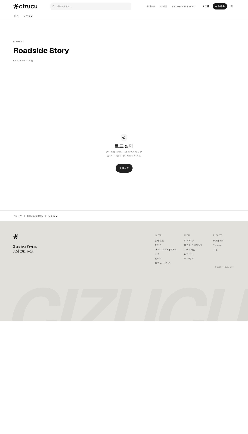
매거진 (163, 6)
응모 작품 (28, 16)
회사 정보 (189, 258)
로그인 (205, 6)
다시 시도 (124, 168)
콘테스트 (150, 6)
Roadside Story (35, 216)
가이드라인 (189, 249)
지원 (215, 249)
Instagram (218, 240)
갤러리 (158, 258)
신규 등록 (220, 6)
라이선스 (188, 254)
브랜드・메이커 (162, 262)
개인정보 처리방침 (193, 245)
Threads (217, 245)
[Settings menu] (231, 6)
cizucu (21, 60)
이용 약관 (189, 240)
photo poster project (183, 6)
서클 (157, 254)
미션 (16, 16)
